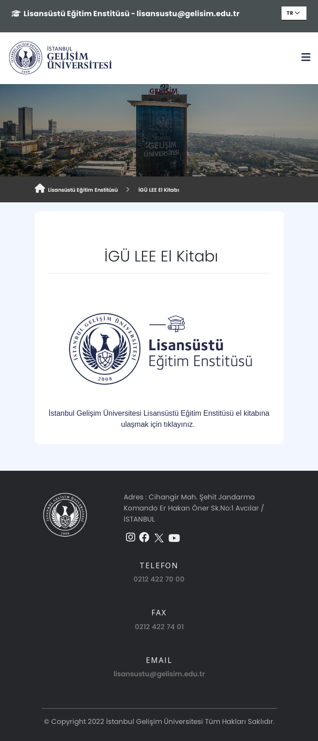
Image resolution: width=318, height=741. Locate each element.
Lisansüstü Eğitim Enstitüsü (76, 189)
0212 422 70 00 (159, 579)
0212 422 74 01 (159, 627)
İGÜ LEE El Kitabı (157, 190)
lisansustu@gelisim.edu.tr (159, 674)
